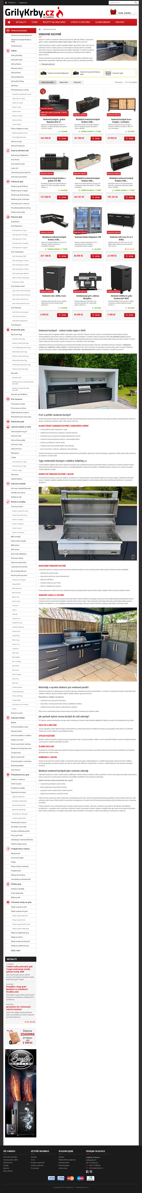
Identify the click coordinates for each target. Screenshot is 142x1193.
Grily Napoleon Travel (19, 239)
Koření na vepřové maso (20, 511)
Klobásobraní (102, 22)
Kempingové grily (18, 282)
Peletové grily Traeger (19, 191)
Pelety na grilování (18, 212)
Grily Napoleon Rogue (19, 230)
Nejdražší (77, 82)
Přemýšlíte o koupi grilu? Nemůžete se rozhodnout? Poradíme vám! (17, 989)
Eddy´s (14, 610)
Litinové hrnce (16, 449)
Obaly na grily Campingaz (20, 928)
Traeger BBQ (16, 700)
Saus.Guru (15, 679)
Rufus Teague (16, 674)
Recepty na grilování (54, 22)
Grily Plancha (16, 308)
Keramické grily (18, 330)
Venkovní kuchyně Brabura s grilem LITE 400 (54, 179)
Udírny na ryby (16, 141)
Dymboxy (14, 86)
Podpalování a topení (20, 849)
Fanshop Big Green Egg (20, 369)
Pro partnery (35, 1168)
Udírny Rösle (16, 73)
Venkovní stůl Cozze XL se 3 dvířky (121, 238)
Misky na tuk (15, 897)
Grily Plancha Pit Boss (19, 316)
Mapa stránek (7, 1171)
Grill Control (15, 770)
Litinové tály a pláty (18, 440)
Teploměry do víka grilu (20, 814)
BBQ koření (15, 545)
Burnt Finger (16, 601)
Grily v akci (15, 950)
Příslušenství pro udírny (20, 90)
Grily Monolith (16, 377)
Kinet (87, 1187)
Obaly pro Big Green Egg (20, 343)
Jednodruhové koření (19, 567)
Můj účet (6, 1168)
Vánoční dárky (16, 731)
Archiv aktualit (30, 1022)
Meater (13, 723)
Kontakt (120, 22)
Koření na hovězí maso (19, 515)
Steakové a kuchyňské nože (21, 748)
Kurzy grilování (17, 835)
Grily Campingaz (17, 252)
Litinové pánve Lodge (19, 462)
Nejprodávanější (48, 82)
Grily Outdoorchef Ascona (21, 303)
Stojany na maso (17, 740)
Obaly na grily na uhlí (19, 907)
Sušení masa (16, 111)
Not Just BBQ (16, 661)
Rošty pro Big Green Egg (20, 356)
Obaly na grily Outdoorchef (21, 924)
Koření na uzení (17, 713)
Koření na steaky (17, 519)
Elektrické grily (17, 421)
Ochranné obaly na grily (21, 902)
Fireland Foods (17, 623)
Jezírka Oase (63, 1168)
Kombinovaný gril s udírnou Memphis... (87, 297)
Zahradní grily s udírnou (20, 204)
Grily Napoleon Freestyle (20, 243)
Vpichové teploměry (18, 805)
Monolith (14, 373)
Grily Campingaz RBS (19, 256)
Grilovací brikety (17, 858)
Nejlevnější (64, 82)
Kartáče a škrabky (17, 889)
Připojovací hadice (18, 875)
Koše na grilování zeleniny (21, 744)
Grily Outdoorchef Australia (21, 290)
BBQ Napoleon (17, 588)
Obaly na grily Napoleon (20, 916)
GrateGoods (16, 631)
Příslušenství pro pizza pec (21, 417)
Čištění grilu (16, 884)
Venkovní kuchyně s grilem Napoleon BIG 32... (54, 120)
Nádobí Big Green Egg (19, 352)
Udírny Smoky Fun (18, 146)
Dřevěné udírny (16, 68)
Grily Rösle (15, 160)
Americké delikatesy (18, 554)
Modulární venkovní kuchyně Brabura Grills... (88, 120)
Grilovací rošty (16, 444)
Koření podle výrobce (19, 575)
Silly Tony (15, 683)
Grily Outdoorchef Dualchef (21, 295)
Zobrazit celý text (48, 64)
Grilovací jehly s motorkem (21, 761)
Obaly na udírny (17, 937)
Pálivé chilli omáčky (18, 541)
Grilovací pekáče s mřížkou (21, 735)
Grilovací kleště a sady (19, 727)
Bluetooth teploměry (19, 809)
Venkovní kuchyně (19, 30)
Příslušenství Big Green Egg (21, 365)
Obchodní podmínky (10, 1157)
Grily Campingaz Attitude (20, 273)
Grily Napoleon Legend (19, 247)
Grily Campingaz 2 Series (20, 269)
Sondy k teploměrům (19, 818)
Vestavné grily (16, 46)
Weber (14, 709)
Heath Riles (16, 636)
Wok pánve (15, 453)
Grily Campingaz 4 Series (20, 260)
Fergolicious (16, 618)
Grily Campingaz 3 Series (20, 265)
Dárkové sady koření (18, 562)
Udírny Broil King (17, 81)
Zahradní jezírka (64, 1162)
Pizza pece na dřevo (18, 408)
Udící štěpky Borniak (19, 137)
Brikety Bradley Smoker (20, 133)
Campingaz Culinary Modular (22, 840)
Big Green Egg (16, 334)
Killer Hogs (15, 640)
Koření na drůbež (17, 524)
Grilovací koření (17, 506)
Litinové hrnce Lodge (19, 466)
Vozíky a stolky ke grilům (20, 831)
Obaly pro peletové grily (20, 946)
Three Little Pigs (17, 696)
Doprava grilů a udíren (10, 1160)
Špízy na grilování (17, 757)
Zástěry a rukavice (18, 779)
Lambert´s (15, 648)
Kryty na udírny (17, 120)
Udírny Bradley (16, 55)
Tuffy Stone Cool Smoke (20, 704)
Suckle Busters (17, 687)
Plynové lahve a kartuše (20, 866)
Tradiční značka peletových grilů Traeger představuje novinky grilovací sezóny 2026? (19, 969)
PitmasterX (15, 666)
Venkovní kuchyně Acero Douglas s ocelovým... (121, 120)
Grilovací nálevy (17, 558)
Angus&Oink (16, 584)
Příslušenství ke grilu (20, 775)
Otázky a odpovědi (80, 22)
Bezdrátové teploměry (19, 801)
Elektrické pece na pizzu (20, 412)
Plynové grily (16, 217)
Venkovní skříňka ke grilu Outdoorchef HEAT (121, 297)
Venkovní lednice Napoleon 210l (88, 237)
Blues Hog (15, 597)
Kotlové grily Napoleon (19, 155)
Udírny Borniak (16, 60)
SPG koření (15, 550)
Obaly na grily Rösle (18, 920)
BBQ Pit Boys (16, 593)
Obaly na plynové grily (19, 911)
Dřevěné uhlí (15, 853)
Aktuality (12, 959)
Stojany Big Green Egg (19, 360)
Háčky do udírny (17, 103)
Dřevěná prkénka (17, 766)
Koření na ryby (17, 528)
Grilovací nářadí (18, 718)
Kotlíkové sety (16, 497)
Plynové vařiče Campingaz (21, 278)
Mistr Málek (16, 657)
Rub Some (15, 670)
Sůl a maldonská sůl (18, 571)
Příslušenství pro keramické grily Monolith (23, 383)
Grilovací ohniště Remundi (21, 488)
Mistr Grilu (15, 653)
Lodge (13, 457)
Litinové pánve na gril (19, 432)
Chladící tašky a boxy (19, 844)
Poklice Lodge (17, 470)
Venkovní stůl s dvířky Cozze (54, 296)
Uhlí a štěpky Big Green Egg (21, 347)
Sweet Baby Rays (18, 691)
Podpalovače (16, 871)
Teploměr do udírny (18, 98)
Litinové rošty (16, 436)
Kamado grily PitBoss (19, 394)
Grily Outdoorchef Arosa (20, 299)
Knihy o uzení (16, 107)
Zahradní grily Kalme (19, 177)
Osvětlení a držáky (18, 788)
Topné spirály (16, 124)
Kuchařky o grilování (19, 827)
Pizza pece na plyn (18, 404)
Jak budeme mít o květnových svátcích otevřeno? (18, 1008)
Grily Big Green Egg (18, 339)
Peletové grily (17, 181)
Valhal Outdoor (16, 479)
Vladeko (61, 1157)
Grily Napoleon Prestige (20, 235)
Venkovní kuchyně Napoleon (21, 35)
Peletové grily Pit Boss (19, 186)
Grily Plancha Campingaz (20, 312)
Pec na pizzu (16, 399)
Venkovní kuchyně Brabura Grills (21, 41)
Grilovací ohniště (18, 484)
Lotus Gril (14, 168)
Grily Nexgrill (16, 325)
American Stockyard (19, 580)
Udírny (14, 51)
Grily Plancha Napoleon (20, 321)
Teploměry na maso (18, 792)
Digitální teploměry (18, 797)
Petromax (14, 475)
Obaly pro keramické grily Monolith (20, 389)
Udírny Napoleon (17, 77)
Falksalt (14, 614)
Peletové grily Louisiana (20, 199)
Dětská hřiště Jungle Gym (67, 1160)
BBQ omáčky (15, 537)
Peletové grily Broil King (20, 195)
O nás (34, 22)
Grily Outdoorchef (18, 164)
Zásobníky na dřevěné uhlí (21, 879)
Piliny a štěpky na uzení (19, 129)
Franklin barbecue (18, 627)
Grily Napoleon (16, 226)
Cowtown (15, 605)
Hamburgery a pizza (18, 822)
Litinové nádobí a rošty (21, 427)
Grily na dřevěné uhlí (20, 150)
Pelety (13, 862)
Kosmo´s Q (16, 644)
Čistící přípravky (17, 893)
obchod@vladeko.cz (96, 1168)
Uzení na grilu (16, 784)
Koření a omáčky (18, 502)
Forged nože (16, 753)
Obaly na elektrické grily (20, 933)
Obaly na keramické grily (20, 941)
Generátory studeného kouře (21, 94)
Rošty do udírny (17, 116)
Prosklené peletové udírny (21, 208)
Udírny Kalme (16, 64)
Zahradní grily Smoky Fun (20, 172)
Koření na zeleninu (18, 532)
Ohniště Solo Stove (18, 493)
